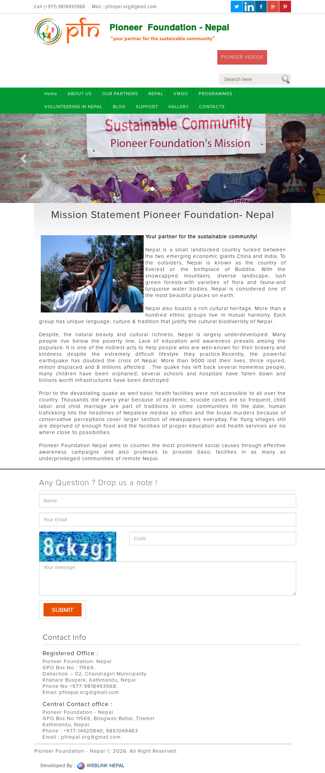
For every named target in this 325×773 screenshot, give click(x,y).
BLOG (119, 107)
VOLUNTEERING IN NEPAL (73, 107)
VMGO (180, 94)
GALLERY (178, 107)
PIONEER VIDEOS (242, 57)
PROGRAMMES (215, 94)
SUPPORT (147, 107)
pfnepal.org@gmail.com (131, 6)
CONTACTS (212, 107)
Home (50, 94)
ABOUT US (80, 94)
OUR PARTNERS (120, 94)
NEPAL (155, 94)
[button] (24, 158)
